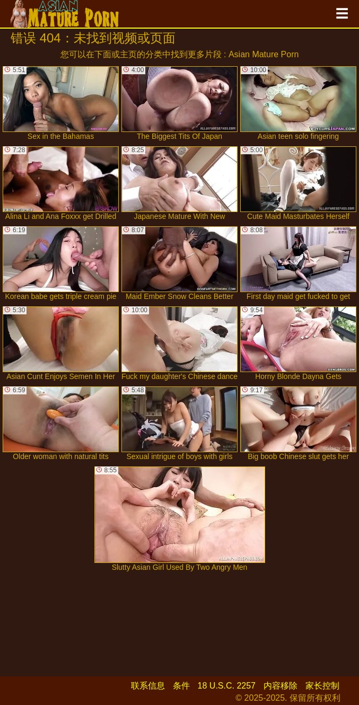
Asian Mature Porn (264, 54)
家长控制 (322, 685)
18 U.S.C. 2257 (227, 685)
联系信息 (148, 685)
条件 (181, 685)
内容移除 (280, 685)
